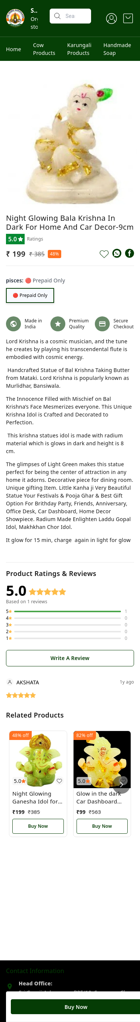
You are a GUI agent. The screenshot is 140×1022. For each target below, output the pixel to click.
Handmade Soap (117, 48)
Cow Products (44, 48)
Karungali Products (79, 48)
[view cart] (128, 18)
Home (13, 49)
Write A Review (69, 658)
